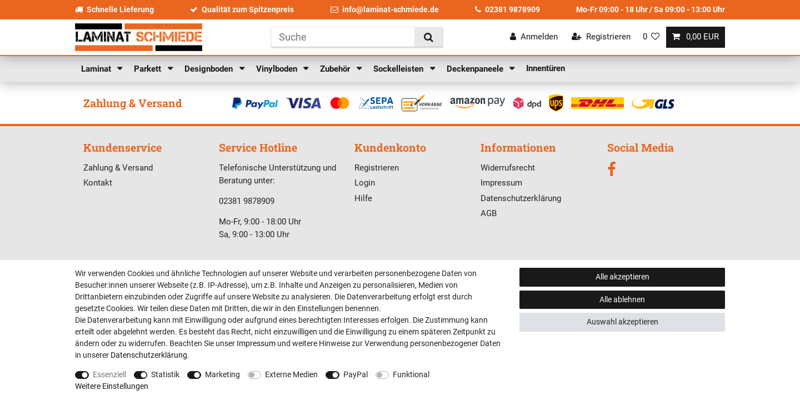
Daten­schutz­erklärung (149, 355)
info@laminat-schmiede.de (385, 9)
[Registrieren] (601, 37)
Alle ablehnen (622, 299)
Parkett (148, 69)
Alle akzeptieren (622, 276)
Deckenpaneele (476, 69)
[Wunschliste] (651, 37)
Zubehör (336, 69)
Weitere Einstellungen (111, 386)
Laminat (97, 69)
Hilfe (363, 198)
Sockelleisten (399, 69)
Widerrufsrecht (508, 168)
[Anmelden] (534, 37)
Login (364, 183)
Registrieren (376, 168)
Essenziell (109, 374)
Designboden (209, 69)
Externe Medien (291, 374)
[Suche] (428, 37)
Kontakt (97, 183)
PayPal (355, 374)
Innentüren (545, 68)
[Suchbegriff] (342, 37)
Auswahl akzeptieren (622, 321)
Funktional (411, 374)
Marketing (222, 374)
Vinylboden (277, 69)
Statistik (165, 374)
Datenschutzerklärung (521, 198)
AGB (489, 213)
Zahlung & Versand (118, 168)
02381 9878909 (507, 9)
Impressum (501, 183)
